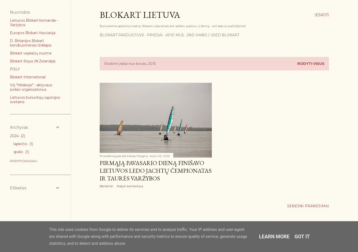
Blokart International (27, 77)
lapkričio (23, 144)
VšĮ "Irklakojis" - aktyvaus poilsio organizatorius (31, 87)
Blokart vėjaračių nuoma (30, 53)
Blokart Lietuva (140, 15)
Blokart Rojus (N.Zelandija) (32, 61)
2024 (17, 136)
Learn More (274, 237)
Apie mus (175, 35)
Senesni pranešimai (308, 206)
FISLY (15, 69)
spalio (21, 152)
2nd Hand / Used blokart (213, 35)
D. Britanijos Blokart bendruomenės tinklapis (30, 43)
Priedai (155, 35)
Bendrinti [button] (106, 186)
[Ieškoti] (321, 15)
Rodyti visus (310, 63)
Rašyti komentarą (130, 186)
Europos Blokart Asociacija (32, 33)
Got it (302, 237)
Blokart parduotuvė (122, 35)
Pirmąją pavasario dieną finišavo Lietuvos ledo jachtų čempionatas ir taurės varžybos (156, 170)
